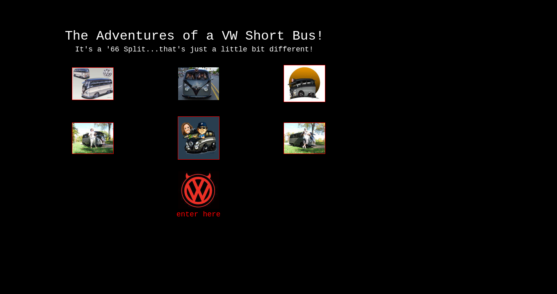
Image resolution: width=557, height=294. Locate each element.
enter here (199, 214)
